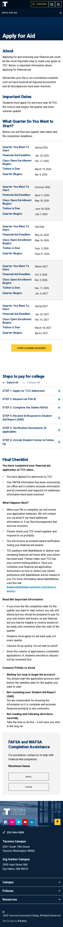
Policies (31, 891)
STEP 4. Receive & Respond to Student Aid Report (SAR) (31, 417)
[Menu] (58, 4)
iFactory (22, 921)
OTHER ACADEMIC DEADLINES (31, 348)
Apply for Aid (31, 13)
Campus (31, 882)
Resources (31, 899)
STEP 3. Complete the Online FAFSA (31, 407)
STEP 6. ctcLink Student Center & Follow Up (31, 442)
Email (29, 777)
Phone (28, 787)
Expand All (10, 382)
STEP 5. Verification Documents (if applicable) (31, 429)
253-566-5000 (13, 832)
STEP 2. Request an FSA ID (31, 399)
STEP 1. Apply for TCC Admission (31, 390)
